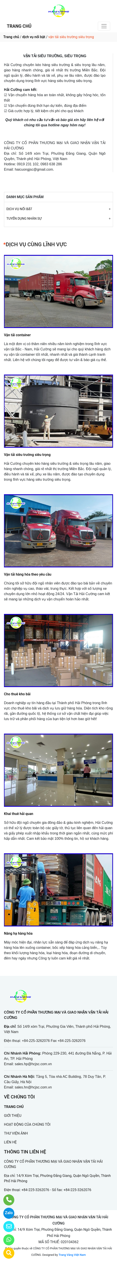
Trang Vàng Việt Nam (72, 1254)
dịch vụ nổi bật (33, 37)
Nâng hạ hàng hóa (18, 933)
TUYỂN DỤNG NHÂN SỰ (24, 219)
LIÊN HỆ (10, 1142)
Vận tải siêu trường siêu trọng (27, 455)
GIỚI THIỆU (12, 1116)
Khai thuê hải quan (18, 814)
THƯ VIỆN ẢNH (16, 1133)
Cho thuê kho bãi (17, 694)
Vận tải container (17, 335)
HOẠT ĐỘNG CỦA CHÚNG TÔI (27, 1124)
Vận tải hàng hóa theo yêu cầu (27, 574)
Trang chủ (11, 37)
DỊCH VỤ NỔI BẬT (19, 209)
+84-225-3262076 (35, 1190)
